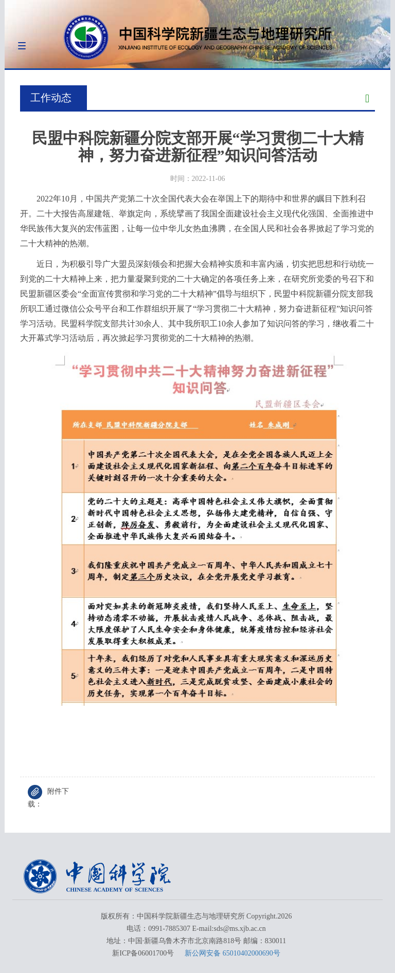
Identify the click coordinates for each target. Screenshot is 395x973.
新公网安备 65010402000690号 (232, 953)
